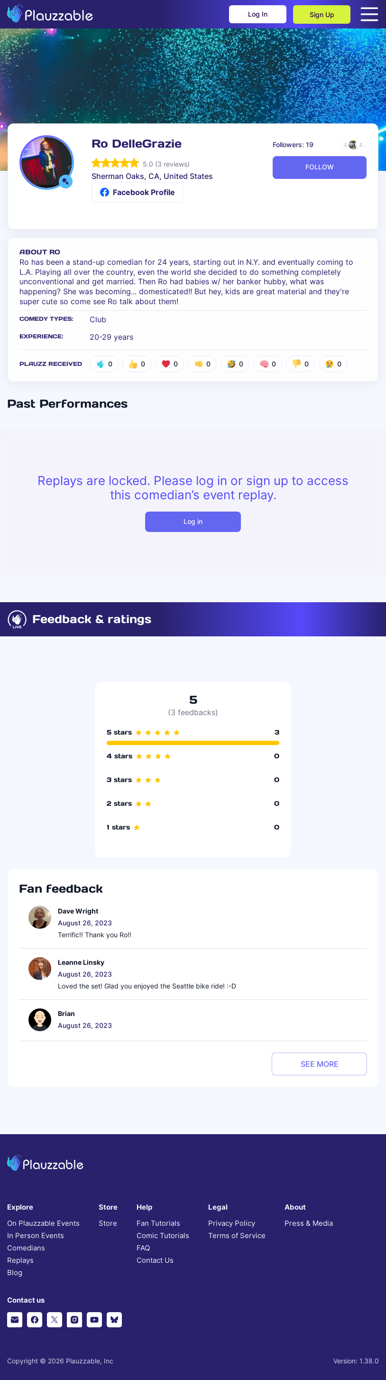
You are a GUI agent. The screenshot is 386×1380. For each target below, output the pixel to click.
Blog (14, 1272)
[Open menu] (369, 14)
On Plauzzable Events (43, 1223)
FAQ (143, 1248)
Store (108, 1223)
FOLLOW (319, 167)
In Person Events (35, 1235)
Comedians (26, 1248)
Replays (20, 1260)
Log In (257, 14)
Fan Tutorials (158, 1223)
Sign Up (322, 14)
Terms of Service (237, 1235)
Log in (193, 521)
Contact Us (155, 1260)
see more (320, 1064)
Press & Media (309, 1223)
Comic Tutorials (163, 1235)
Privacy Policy (231, 1223)
